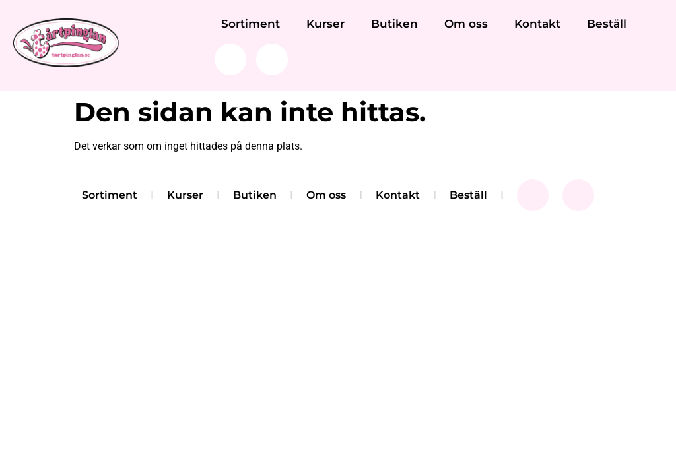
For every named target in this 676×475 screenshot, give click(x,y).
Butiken (394, 23)
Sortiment (250, 23)
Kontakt (537, 23)
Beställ (606, 23)
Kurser (325, 23)
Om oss (466, 23)
